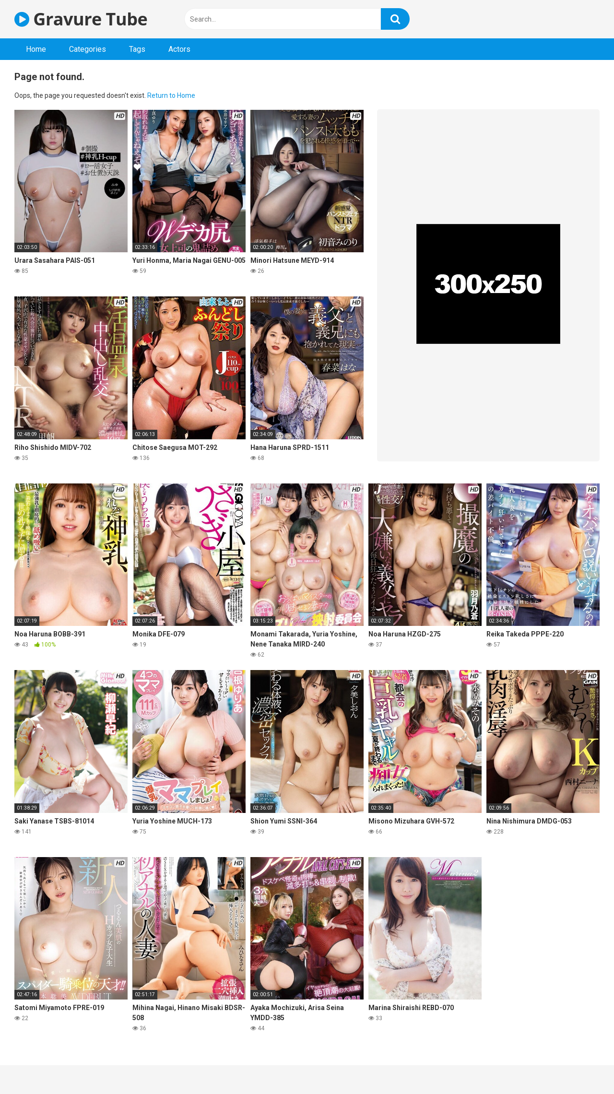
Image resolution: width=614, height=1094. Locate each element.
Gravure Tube (80, 19)
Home (36, 49)
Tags (137, 49)
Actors (179, 49)
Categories (87, 49)
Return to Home (171, 95)
